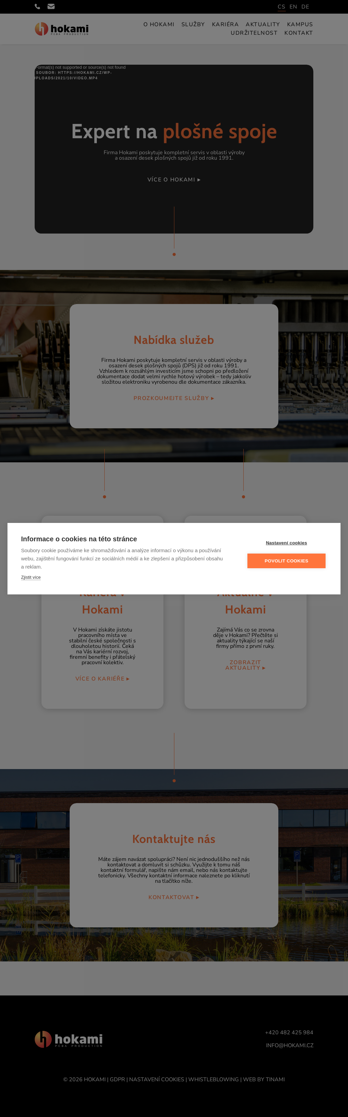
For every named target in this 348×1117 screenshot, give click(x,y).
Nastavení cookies (286, 542)
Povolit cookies (286, 560)
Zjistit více (31, 577)
